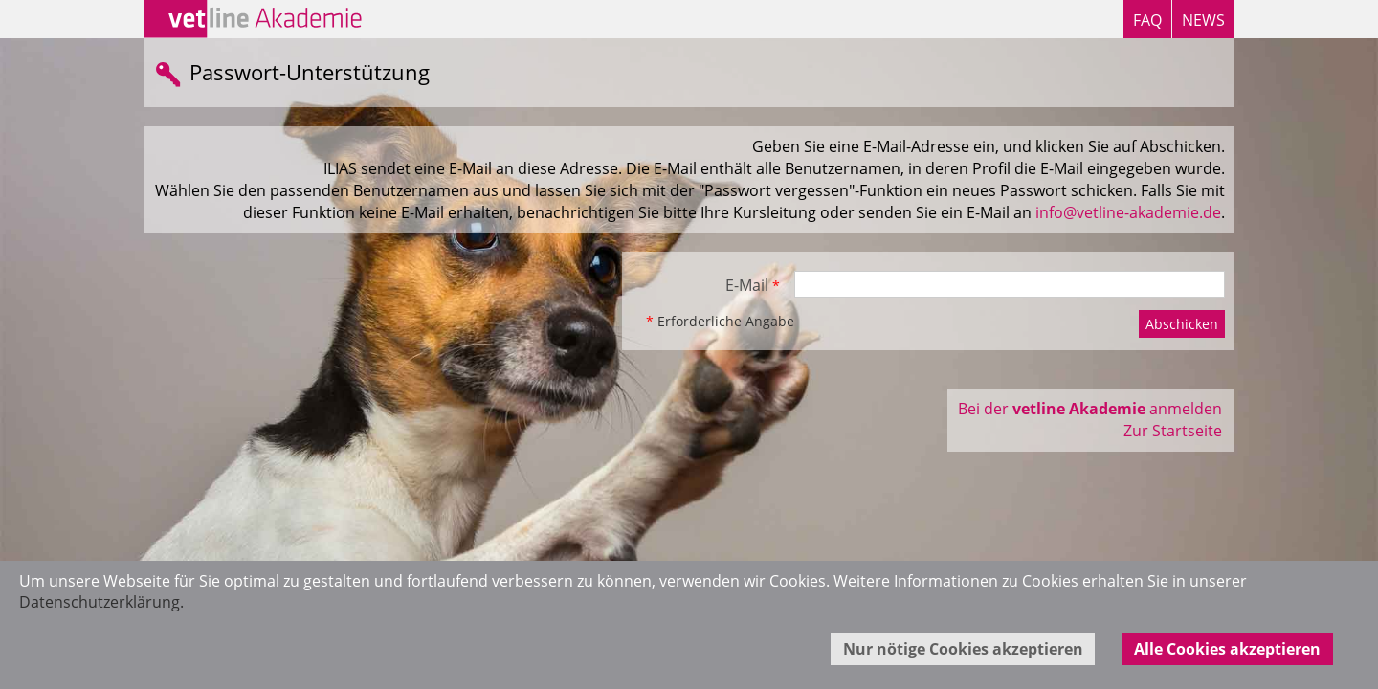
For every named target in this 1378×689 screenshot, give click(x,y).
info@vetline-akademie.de (1128, 212)
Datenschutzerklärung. (101, 601)
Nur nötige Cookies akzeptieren (963, 648)
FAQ (1147, 20)
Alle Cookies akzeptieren (1227, 648)
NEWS (1203, 20)
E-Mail (752, 285)
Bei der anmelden (1090, 408)
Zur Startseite (1172, 430)
